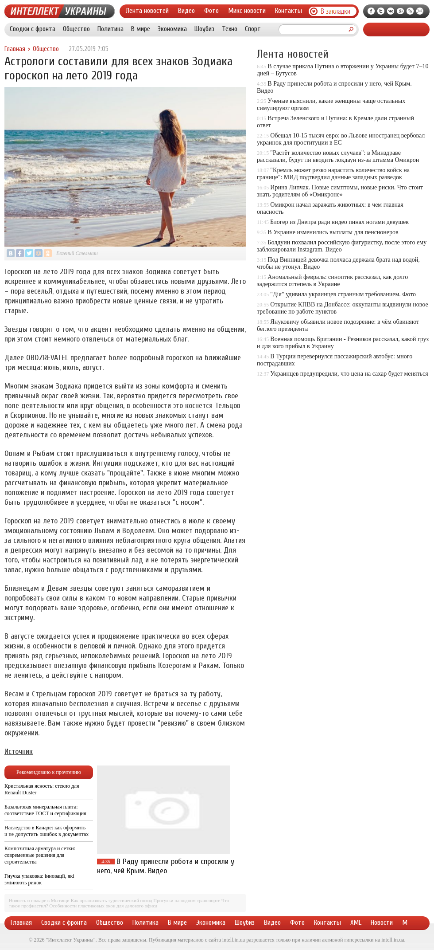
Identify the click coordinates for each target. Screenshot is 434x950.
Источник (18, 751)
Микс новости (247, 11)
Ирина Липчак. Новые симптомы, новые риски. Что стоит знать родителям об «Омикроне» (340, 191)
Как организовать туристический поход (111, 900)
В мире (140, 29)
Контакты (288, 11)
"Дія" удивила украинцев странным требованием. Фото (343, 294)
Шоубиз (204, 29)
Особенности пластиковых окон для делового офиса (103, 905)
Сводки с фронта (32, 29)
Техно (229, 29)
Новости (382, 922)
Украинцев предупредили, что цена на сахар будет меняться (349, 373)
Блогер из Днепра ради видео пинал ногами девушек (339, 222)
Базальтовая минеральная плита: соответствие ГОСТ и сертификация (45, 810)
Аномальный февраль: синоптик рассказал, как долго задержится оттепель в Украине (332, 280)
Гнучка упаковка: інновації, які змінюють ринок (39, 879)
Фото (211, 11)
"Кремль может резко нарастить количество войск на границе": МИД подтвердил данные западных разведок (333, 174)
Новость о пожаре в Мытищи (39, 900)
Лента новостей (147, 11)
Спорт (253, 29)
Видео (186, 11)
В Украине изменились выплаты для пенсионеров (332, 232)
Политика (110, 29)
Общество (76, 29)
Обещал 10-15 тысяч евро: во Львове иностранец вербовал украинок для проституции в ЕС (341, 139)
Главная (14, 49)
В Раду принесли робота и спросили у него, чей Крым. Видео (165, 866)
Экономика (172, 29)
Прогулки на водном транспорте (186, 900)
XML (355, 922)
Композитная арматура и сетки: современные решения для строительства (39, 855)
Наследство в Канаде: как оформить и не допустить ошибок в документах (46, 830)
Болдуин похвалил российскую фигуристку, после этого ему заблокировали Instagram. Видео (341, 246)
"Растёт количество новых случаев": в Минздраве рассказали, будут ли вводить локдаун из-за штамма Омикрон (338, 156)
